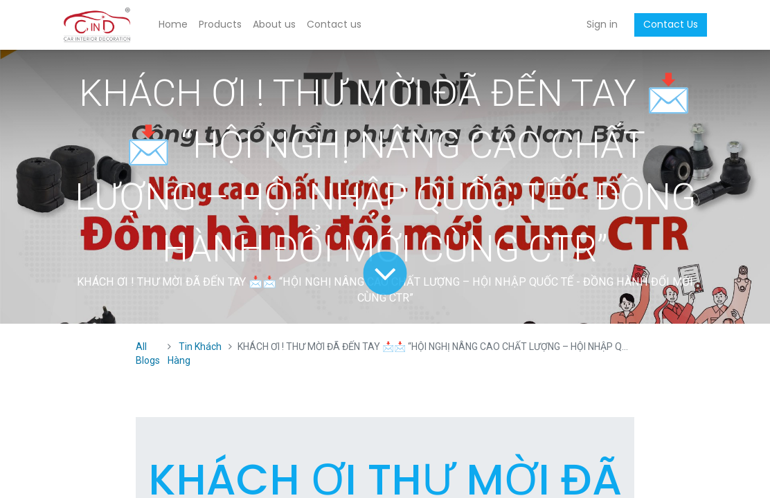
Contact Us (670, 24)
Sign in (602, 24)
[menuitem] (173, 24)
